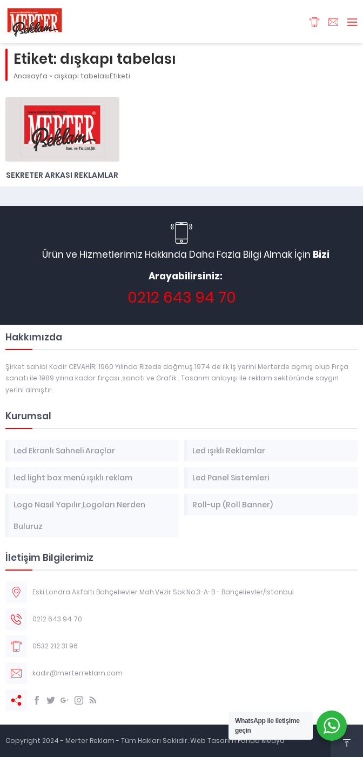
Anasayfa (31, 76)
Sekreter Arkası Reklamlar (62, 175)
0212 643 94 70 (181, 297)
